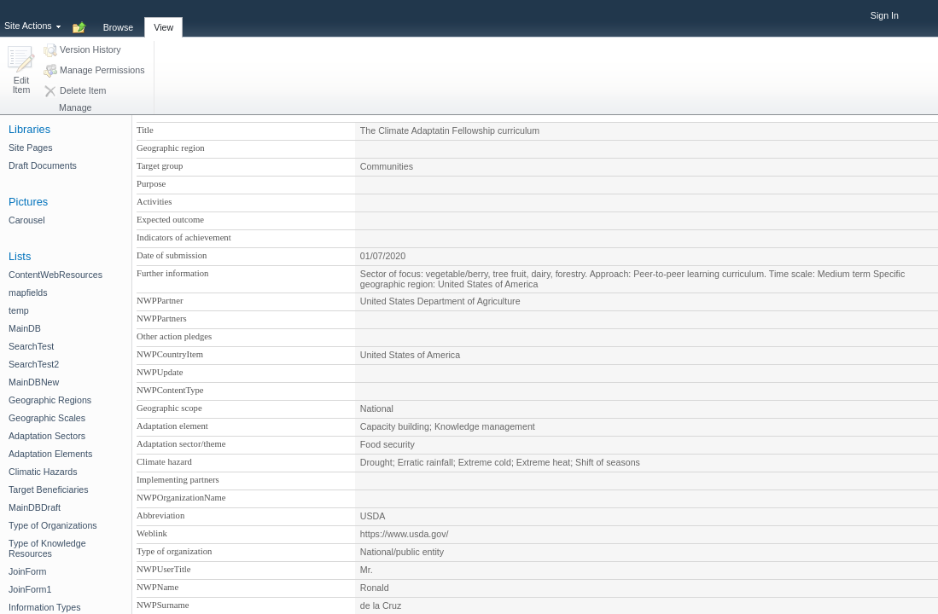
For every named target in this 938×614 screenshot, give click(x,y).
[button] (21, 71)
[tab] (118, 18)
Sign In (885, 15)
